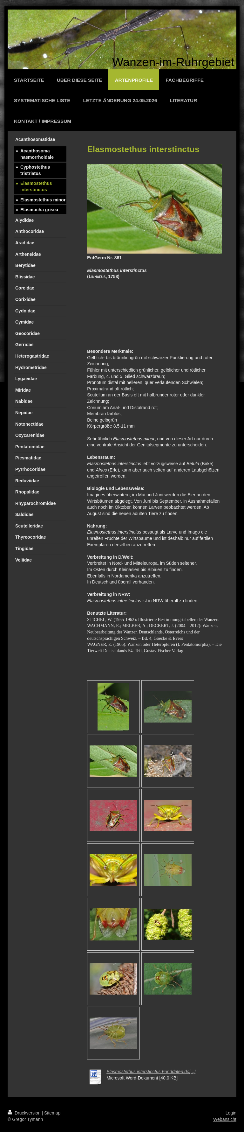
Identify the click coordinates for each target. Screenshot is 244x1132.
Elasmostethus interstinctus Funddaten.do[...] (150, 1071)
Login (231, 1112)
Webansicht (224, 1119)
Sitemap (52, 1112)
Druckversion (25, 1112)
